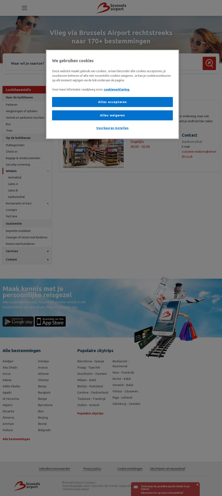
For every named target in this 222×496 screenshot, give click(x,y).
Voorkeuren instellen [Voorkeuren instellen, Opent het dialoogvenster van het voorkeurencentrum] (112, 128)
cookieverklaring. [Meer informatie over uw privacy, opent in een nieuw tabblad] (117, 89)
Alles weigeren (112, 115)
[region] (112, 94)
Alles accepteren (112, 102)
